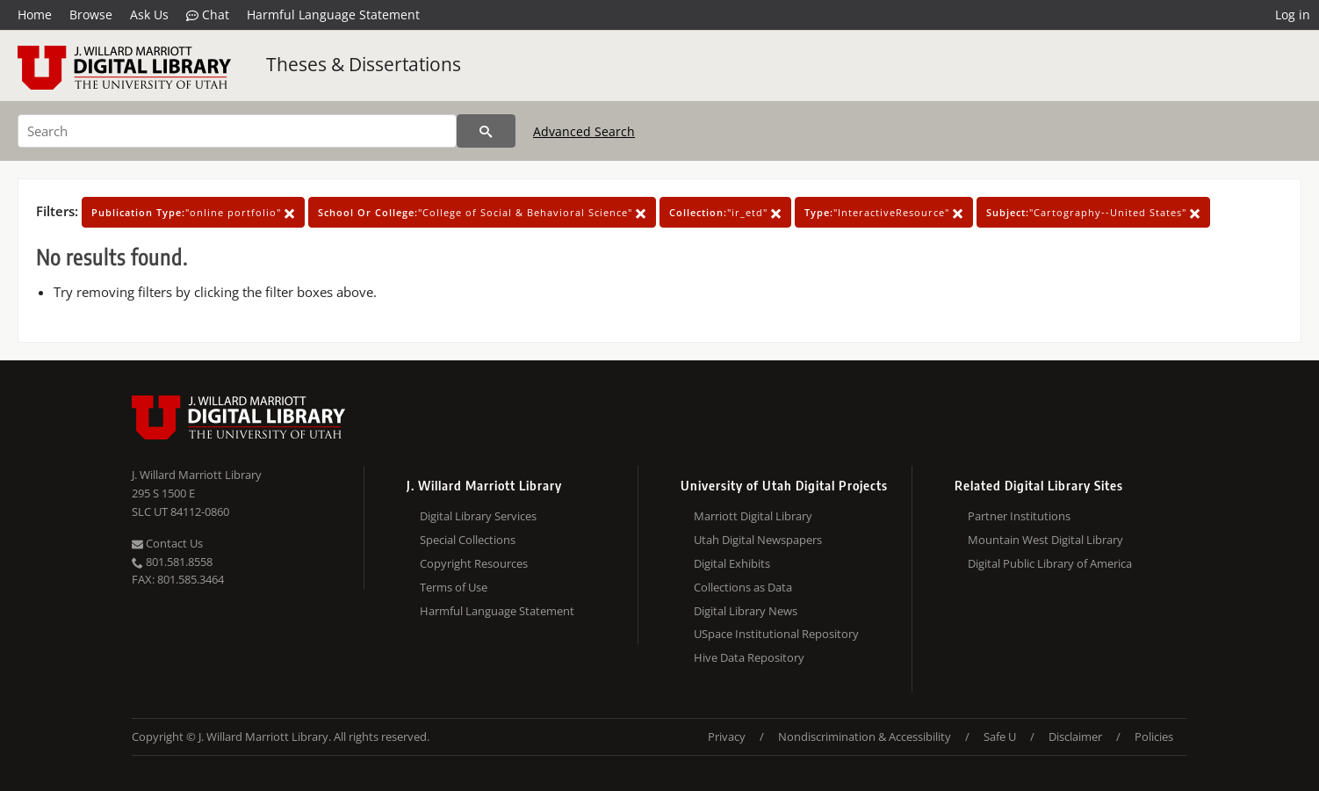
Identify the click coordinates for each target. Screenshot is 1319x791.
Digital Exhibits (732, 563)
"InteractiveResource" (883, 212)
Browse (90, 14)
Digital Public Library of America (1050, 563)
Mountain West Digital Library (1045, 540)
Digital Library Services (478, 516)
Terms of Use (453, 587)
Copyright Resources (474, 563)
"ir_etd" (725, 212)
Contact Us (167, 543)
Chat (207, 15)
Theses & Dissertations (363, 64)
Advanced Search (584, 131)
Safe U (1000, 736)
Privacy (727, 736)
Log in (1292, 14)
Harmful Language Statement (333, 14)
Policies (1154, 736)
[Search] (237, 131)
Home (35, 14)
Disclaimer (1075, 736)
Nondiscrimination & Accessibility (864, 736)
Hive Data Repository (749, 657)
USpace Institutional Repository (776, 634)
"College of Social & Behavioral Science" (482, 212)
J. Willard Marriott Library (197, 475)
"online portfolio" (193, 212)
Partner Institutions (1019, 516)
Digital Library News (745, 611)
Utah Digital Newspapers (758, 540)
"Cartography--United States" (1093, 212)
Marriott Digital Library (753, 516)
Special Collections (467, 540)
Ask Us (149, 14)
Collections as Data (743, 587)
